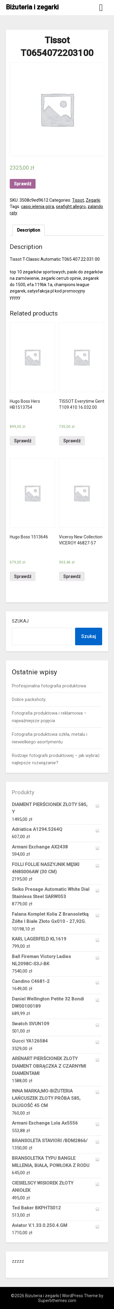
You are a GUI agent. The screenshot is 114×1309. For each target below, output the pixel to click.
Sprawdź (22, 183)
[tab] (28, 230)
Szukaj (20, 621)
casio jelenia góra (37, 206)
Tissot (78, 200)
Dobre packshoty (29, 699)
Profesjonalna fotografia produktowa (49, 686)
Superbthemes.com (57, 1300)
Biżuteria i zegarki (32, 7)
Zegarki (93, 200)
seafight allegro (71, 206)
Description (28, 230)
